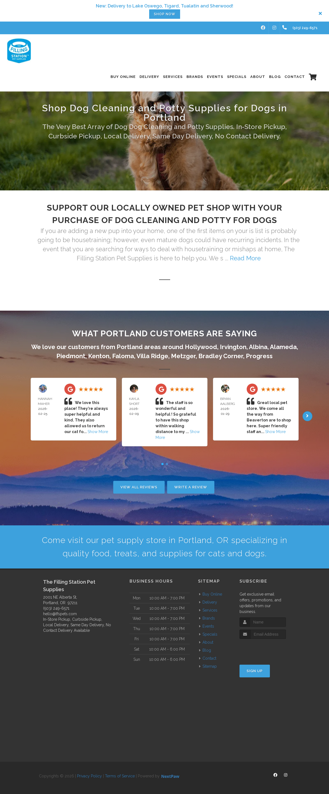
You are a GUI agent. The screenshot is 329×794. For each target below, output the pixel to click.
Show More (98, 431)
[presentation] (268, 649)
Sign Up (255, 671)
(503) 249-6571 (56, 608)
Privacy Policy (89, 776)
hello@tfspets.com (60, 614)
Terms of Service (120, 776)
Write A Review (190, 487)
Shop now (164, 14)
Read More (245, 258)
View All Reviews (138, 487)
